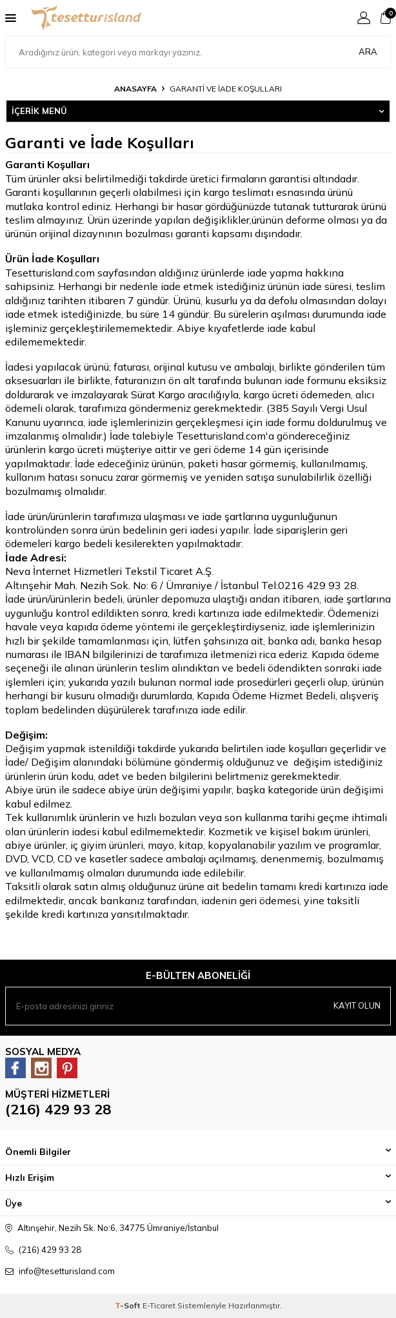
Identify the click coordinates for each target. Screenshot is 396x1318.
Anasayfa (135, 88)
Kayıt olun (357, 1005)
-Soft (129, 1305)
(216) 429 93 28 (58, 1109)
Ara (368, 51)
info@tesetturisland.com (67, 1271)
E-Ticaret (159, 1305)
